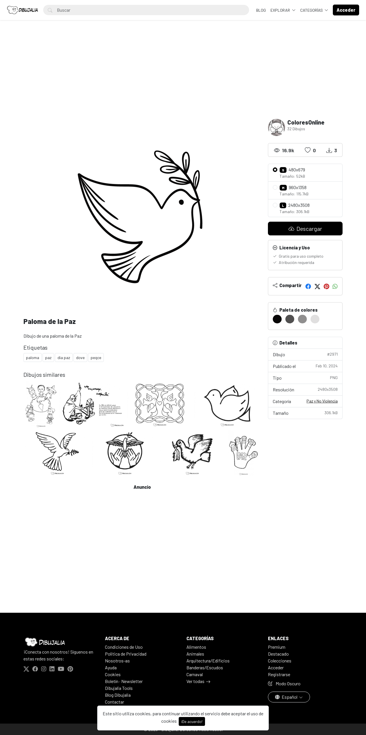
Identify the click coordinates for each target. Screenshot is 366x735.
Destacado (278, 653)
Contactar (114, 701)
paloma (32, 357)
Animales (195, 653)
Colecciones (279, 660)
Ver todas (195, 681)
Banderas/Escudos (204, 667)
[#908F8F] (302, 319)
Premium (276, 647)
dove (80, 357)
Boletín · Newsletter (124, 681)
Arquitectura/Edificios (208, 660)
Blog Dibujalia (118, 695)
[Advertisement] (183, 76)
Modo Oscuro (284, 683)
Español (286, 697)
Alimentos (196, 647)
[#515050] (289, 319)
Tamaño (305, 413)
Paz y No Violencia (322, 400)
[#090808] (277, 319)
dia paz (63, 357)
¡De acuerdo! (191, 721)
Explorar (280, 10)
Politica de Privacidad (125, 653)
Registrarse (279, 674)
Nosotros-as (117, 660)
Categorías (312, 10)
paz (48, 357)
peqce (96, 357)
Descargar (305, 228)
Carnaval (194, 674)
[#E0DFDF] (315, 319)
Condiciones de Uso (124, 647)
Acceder (276, 667)
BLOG (261, 10)
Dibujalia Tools (119, 688)
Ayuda (111, 667)
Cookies (113, 674)
